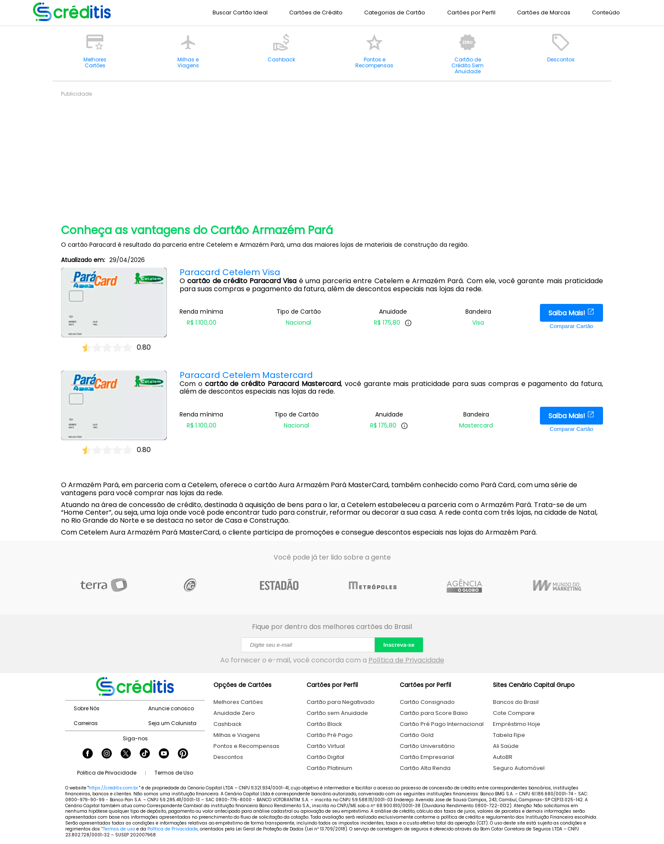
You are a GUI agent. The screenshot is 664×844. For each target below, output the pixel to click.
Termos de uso (119, 829)
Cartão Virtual (326, 746)
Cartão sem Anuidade (337, 713)
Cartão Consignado (427, 702)
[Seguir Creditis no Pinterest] (183, 754)
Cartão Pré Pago (330, 735)
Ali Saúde (506, 746)
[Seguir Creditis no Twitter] (126, 754)
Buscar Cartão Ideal (240, 12)
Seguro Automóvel (519, 768)
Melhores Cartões (238, 702)
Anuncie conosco (171, 708)
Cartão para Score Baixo (434, 713)
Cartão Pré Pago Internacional (442, 724)
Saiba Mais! (571, 313)
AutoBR (502, 757)
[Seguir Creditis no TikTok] (145, 754)
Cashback (227, 724)
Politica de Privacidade (106, 772)
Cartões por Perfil (471, 12)
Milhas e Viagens (236, 735)
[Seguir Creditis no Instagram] (107, 754)
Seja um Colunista (172, 723)
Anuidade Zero (234, 713)
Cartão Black (324, 724)
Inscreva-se (398, 645)
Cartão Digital (325, 757)
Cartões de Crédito (316, 12)
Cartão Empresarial (427, 757)
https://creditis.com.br (113, 788)
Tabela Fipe (509, 735)
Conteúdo (606, 12)
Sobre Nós (87, 708)
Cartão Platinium (329, 768)
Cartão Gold (417, 735)
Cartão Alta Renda (425, 768)
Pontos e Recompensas (246, 746)
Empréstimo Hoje (516, 724)
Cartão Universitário (427, 746)
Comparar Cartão (571, 326)
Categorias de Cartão (394, 12)
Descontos (228, 757)
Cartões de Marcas (543, 12)
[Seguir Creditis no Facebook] (88, 754)
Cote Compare (514, 713)
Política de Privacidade (406, 660)
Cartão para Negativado (341, 702)
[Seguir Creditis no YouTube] (164, 754)
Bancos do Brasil (516, 702)
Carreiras (86, 723)
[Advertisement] (315, 156)
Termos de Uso (174, 772)
